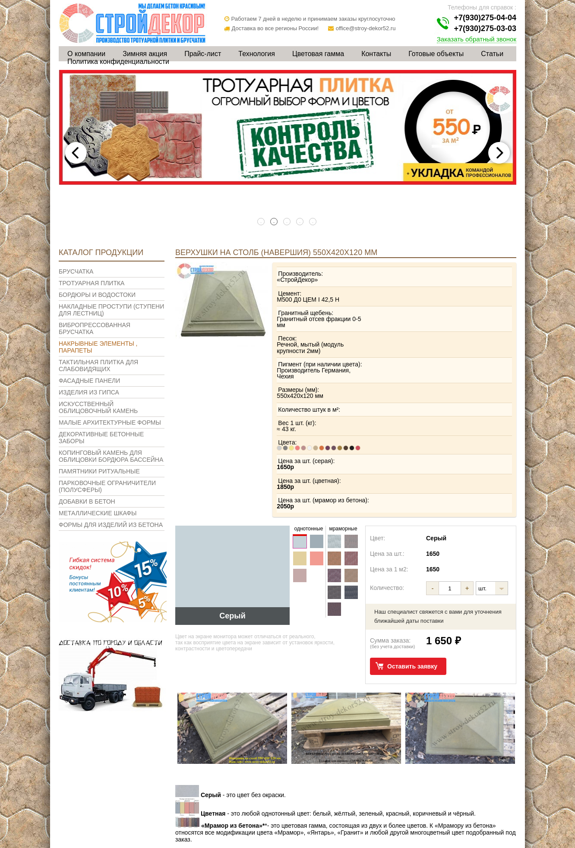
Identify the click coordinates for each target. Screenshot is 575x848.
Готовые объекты (436, 53)
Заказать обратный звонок (476, 39)
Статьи (492, 53)
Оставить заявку (412, 599)
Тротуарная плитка (91, 283)
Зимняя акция (145, 53)
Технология (256, 53)
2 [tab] (274, 222)
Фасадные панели (89, 380)
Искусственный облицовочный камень (98, 407)
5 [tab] (313, 222)
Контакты (376, 53)
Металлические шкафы (97, 513)
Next (499, 153)
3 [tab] (287, 222)
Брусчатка (76, 271)
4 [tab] (300, 222)
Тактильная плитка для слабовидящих (98, 365)
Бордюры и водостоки (97, 294)
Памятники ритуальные (99, 471)
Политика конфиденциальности (118, 61)
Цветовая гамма (318, 53)
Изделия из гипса (89, 392)
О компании (86, 53)
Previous (76, 153)
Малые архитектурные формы (110, 422)
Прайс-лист (202, 53)
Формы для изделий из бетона (111, 524)
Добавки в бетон (87, 501)
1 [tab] (261, 222)
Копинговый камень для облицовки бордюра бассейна (111, 456)
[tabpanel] (287, 127)
